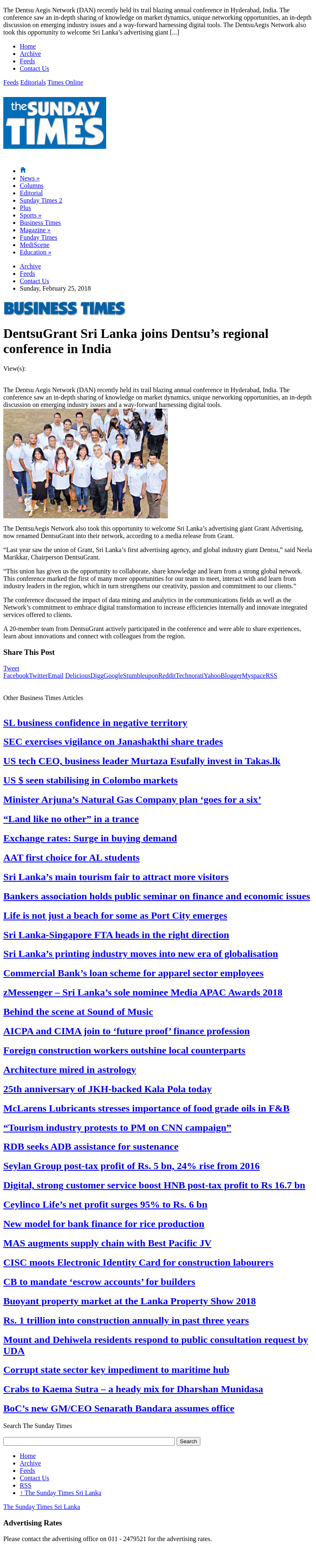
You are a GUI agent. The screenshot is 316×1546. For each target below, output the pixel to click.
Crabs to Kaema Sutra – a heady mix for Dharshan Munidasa (133, 1389)
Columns (32, 185)
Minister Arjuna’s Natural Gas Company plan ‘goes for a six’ (132, 799)
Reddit (167, 675)
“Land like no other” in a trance (71, 818)
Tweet (11, 668)
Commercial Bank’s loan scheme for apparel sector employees (133, 973)
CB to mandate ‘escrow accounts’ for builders (99, 1281)
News (30, 178)
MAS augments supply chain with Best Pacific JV (107, 1243)
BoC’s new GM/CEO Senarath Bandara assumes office (119, 1408)
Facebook (16, 675)
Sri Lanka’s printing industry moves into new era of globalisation (140, 953)
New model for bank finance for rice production (103, 1223)
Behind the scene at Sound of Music (78, 1011)
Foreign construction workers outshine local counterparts (124, 1050)
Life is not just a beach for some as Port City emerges (115, 915)
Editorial (31, 192)
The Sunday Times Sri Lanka (60, 1492)
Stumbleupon (140, 675)
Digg (97, 675)
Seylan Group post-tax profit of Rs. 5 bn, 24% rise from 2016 (131, 1165)
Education (35, 252)
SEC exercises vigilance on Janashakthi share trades (113, 741)
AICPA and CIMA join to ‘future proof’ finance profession (126, 1031)
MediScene (34, 244)
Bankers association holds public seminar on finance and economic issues (156, 896)
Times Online (65, 82)
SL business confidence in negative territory (95, 722)
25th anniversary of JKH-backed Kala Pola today (107, 1089)
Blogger (231, 675)
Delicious (77, 675)
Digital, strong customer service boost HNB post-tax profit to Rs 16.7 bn (154, 1185)
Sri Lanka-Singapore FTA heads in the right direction (116, 934)
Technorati (190, 675)
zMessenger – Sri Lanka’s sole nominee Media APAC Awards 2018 (142, 992)
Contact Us (34, 68)
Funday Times (38, 237)
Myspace (254, 675)
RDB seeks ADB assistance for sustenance (91, 1146)
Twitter (38, 675)
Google (113, 675)
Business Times (40, 222)
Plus (25, 207)
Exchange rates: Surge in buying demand (90, 838)
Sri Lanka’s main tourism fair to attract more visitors (116, 876)
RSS (271, 675)
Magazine (35, 229)
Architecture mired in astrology (69, 1069)
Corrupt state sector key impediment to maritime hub (116, 1369)
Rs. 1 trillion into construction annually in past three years (126, 1320)
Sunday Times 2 (41, 200)
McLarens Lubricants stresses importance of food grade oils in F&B (146, 1108)
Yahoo (212, 675)
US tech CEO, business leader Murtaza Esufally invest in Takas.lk (142, 761)
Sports (31, 215)
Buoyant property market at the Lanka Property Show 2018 (129, 1301)
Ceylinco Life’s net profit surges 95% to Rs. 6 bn (105, 1204)
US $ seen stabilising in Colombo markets (90, 780)
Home (28, 46)
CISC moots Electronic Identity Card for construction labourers (138, 1262)
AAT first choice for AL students (71, 857)
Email (55, 675)
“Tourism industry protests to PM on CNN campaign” (117, 1127)
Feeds (27, 61)
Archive (30, 53)
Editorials (33, 82)
